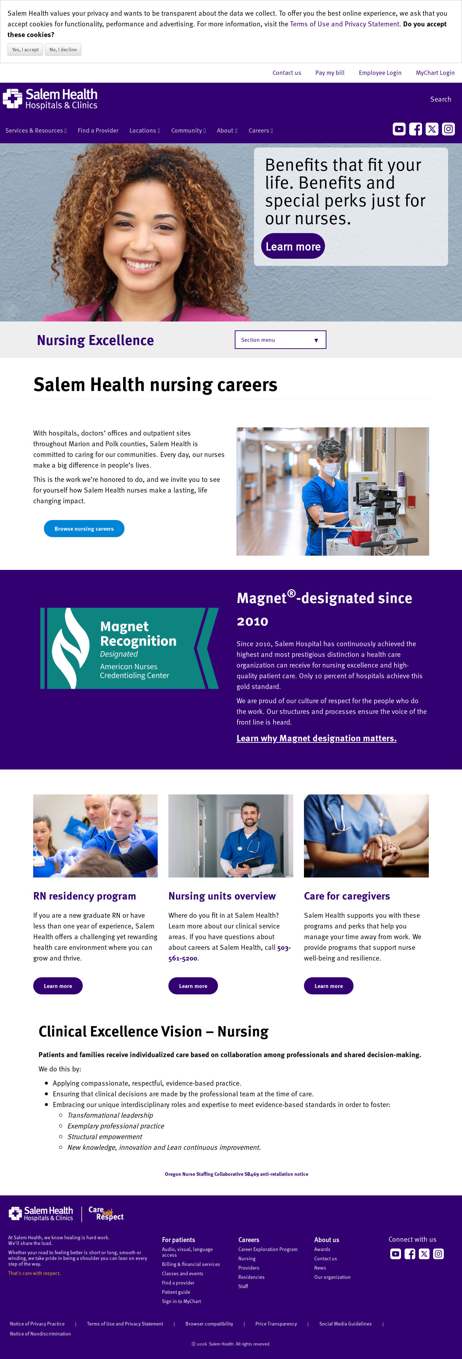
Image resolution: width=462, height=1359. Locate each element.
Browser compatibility (209, 1323)
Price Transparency (276, 1323)
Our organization (332, 1277)
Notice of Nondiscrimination (40, 1333)
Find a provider (178, 1282)
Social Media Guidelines (345, 1323)
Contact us (290, 72)
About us (326, 1239)
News (320, 1267)
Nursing (246, 1258)
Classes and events (182, 1273)
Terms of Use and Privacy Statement (344, 23)
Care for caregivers (347, 895)
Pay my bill (333, 72)
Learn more (293, 245)
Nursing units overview (222, 895)
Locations (145, 130)
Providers (248, 1267)
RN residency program (84, 895)
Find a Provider (98, 130)
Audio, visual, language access (187, 1251)
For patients (178, 1239)
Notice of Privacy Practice (37, 1323)
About (227, 130)
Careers (261, 130)
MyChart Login (435, 72)
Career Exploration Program (268, 1249)
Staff (243, 1286)
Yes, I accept (25, 49)
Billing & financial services (191, 1264)
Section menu (258, 339)
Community (188, 130)
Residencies (251, 1277)
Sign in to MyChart (181, 1301)
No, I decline (63, 49)
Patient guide (176, 1292)
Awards (322, 1249)
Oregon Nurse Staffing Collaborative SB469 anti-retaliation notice (236, 1174)
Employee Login (384, 72)
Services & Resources (36, 130)
